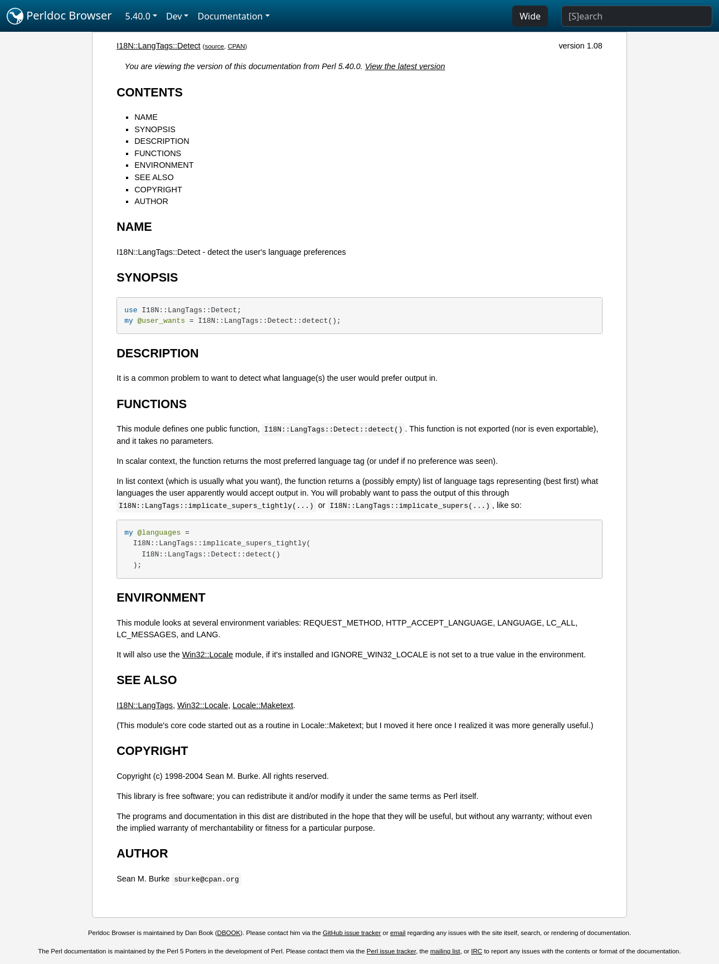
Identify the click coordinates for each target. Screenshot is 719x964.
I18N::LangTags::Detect (158, 45)
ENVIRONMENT (163, 165)
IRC (476, 951)
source (214, 46)
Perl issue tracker (391, 951)
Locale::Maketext (262, 705)
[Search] (636, 16)
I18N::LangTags (144, 705)
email (398, 932)
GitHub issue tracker (352, 932)
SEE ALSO (153, 177)
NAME (146, 117)
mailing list (445, 951)
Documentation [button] (230, 16)
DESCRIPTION (161, 141)
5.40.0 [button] (137, 16)
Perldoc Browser (59, 16)
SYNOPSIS (155, 129)
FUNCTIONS (157, 153)
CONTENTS (149, 92)
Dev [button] (174, 16)
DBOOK (229, 932)
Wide (530, 16)
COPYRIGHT (158, 189)
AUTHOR (151, 201)
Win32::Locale (207, 654)
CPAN (236, 46)
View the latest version (405, 66)
